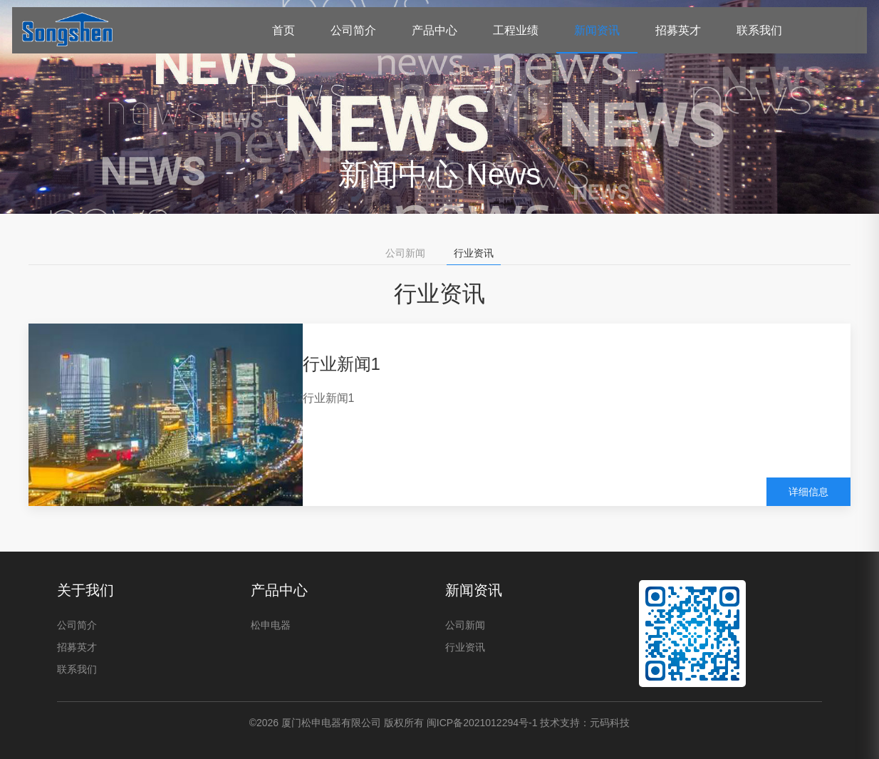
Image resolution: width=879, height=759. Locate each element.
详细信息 (808, 491)
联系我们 (759, 30)
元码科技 (610, 722)
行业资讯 (474, 253)
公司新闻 (405, 253)
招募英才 (678, 30)
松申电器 (271, 625)
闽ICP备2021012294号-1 (482, 722)
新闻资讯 (597, 30)
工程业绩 (516, 30)
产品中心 (434, 30)
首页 (283, 30)
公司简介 (353, 30)
